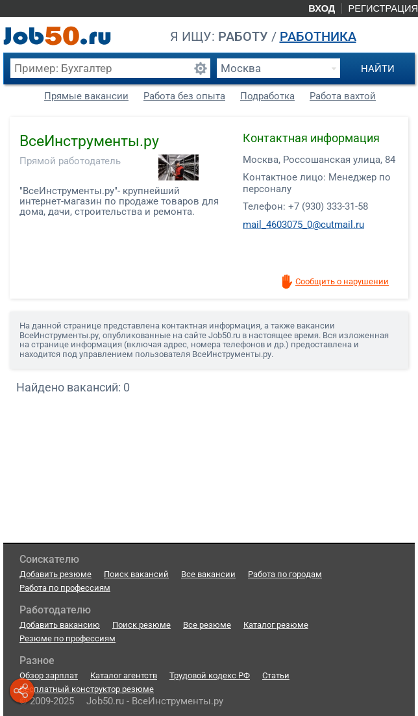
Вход (321, 8)
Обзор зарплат (48, 675)
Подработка (267, 96)
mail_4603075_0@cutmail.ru (303, 224)
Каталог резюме (275, 625)
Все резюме (207, 625)
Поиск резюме (141, 625)
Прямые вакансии (86, 96)
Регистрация (383, 8)
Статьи (275, 675)
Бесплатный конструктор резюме (86, 689)
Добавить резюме (55, 574)
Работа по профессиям (64, 588)
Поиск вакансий (136, 574)
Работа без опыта (184, 96)
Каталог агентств (123, 675)
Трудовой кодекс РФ (209, 675)
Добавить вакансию (59, 625)
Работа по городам (285, 574)
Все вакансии (208, 574)
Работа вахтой (343, 96)
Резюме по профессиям (67, 638)
